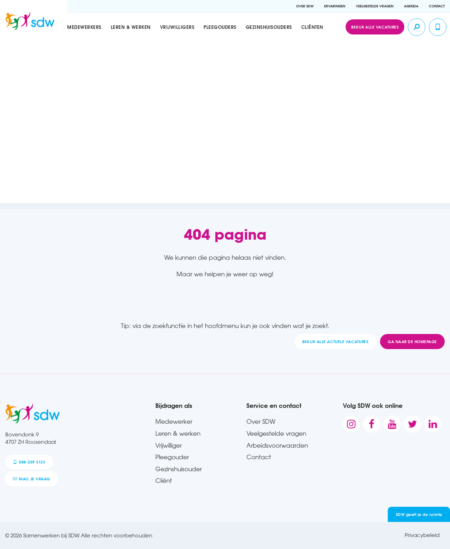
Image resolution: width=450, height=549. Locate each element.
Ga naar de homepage (412, 341)
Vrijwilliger (168, 445)
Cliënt (163, 480)
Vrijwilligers (177, 27)
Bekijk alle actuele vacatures (335, 341)
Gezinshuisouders (269, 27)
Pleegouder (172, 457)
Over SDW (305, 6)
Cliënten (312, 27)
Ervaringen (334, 6)
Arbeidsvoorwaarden (277, 445)
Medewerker (173, 421)
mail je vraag (31, 478)
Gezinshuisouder (178, 469)
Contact (437, 6)
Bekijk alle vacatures (375, 27)
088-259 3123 (29, 462)
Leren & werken (131, 27)
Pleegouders (220, 27)
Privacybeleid (422, 535)
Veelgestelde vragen (374, 6)
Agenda (411, 6)
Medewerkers (84, 27)
